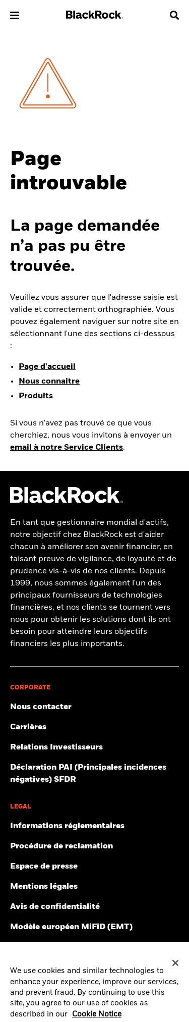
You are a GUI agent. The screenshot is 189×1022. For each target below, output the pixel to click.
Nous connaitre (49, 382)
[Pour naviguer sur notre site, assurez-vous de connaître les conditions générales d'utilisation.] (94, 887)
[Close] (175, 966)
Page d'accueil (47, 367)
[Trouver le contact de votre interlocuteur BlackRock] (94, 707)
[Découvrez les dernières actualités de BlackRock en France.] (94, 866)
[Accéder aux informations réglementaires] (94, 826)
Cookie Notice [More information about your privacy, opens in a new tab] (96, 1016)
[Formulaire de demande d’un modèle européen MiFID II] (94, 927)
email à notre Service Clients (66, 448)
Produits (36, 396)
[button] (14, 15)
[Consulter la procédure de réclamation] (94, 846)
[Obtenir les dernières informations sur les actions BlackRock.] (94, 747)
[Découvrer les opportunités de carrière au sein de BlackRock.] (94, 727)
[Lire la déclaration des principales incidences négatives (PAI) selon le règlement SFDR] (94, 774)
